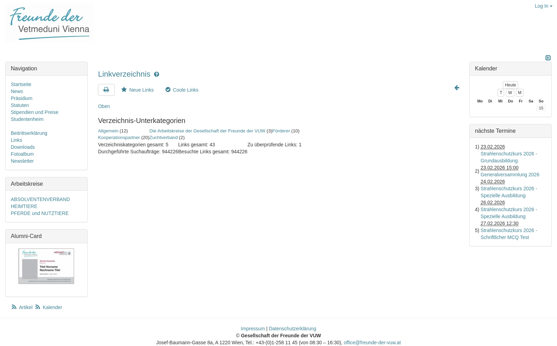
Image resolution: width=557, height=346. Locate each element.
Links (16, 140)
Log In (543, 6)
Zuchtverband (164, 137)
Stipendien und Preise (34, 112)
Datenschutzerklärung (292, 328)
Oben (104, 106)
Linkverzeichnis (125, 74)
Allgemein (108, 130)
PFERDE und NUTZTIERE (39, 213)
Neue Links (137, 90)
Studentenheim (27, 119)
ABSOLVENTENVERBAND (40, 199)
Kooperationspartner (119, 137)
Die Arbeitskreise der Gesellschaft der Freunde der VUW (207, 130)
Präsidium (21, 98)
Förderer (281, 130)
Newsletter (22, 161)
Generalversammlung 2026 (510, 174)
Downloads (23, 147)
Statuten (20, 105)
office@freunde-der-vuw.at (372, 342)
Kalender (48, 307)
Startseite (21, 84)
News (17, 91)
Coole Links (181, 90)
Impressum (253, 328)
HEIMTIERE (24, 206)
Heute (510, 85)
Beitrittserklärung (29, 133)
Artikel (22, 307)
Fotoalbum (22, 154)
